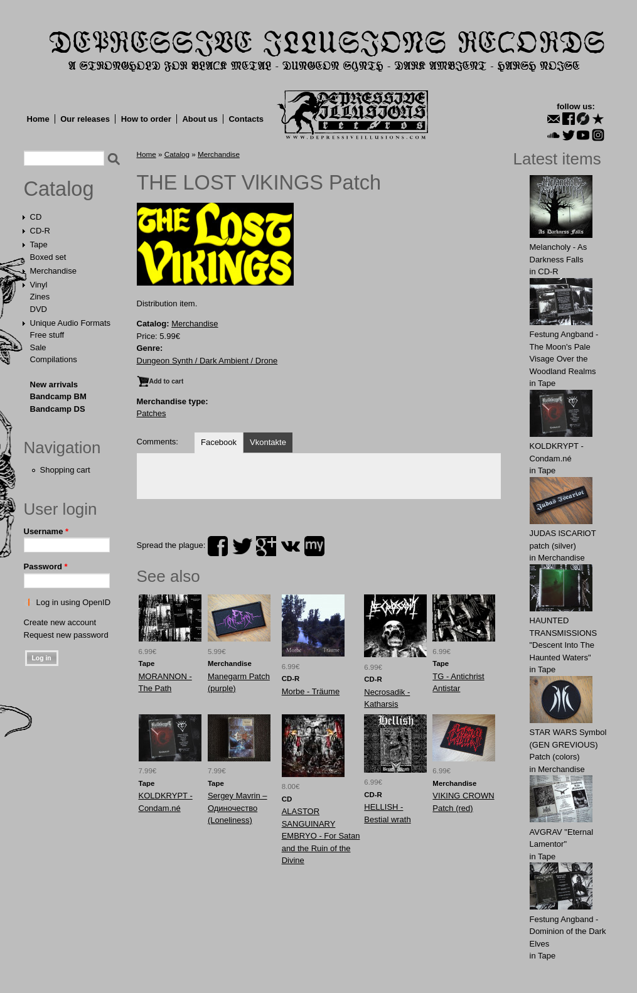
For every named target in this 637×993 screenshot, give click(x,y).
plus (266, 546)
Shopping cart (65, 470)
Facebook (219, 442)
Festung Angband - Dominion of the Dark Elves (568, 931)
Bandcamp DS (57, 409)
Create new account (60, 622)
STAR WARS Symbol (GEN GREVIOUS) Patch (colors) (568, 744)
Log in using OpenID (73, 602)
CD (36, 217)
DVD (38, 309)
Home (38, 119)
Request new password (66, 635)
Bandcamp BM (58, 396)
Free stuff (47, 335)
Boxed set (48, 257)
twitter (242, 546)
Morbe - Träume (311, 691)
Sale (38, 347)
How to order (146, 119)
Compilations (53, 359)
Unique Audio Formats (70, 323)
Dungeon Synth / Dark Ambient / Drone (207, 360)
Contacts (246, 119)
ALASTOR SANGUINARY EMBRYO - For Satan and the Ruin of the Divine (321, 836)
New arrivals (54, 384)
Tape (39, 244)
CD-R (40, 230)
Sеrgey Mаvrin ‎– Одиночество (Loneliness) (237, 808)
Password (46, 566)
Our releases (85, 119)
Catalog (59, 189)
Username (46, 531)
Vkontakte (268, 442)
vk (291, 546)
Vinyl (39, 284)
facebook (218, 546)
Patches (151, 413)
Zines (40, 296)
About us (199, 119)
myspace (314, 546)
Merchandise (53, 271)
